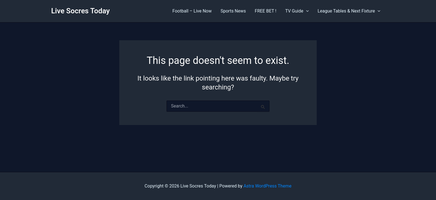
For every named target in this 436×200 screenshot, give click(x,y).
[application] (306, 11)
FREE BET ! (265, 11)
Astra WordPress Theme (267, 186)
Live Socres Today (80, 11)
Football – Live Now (192, 11)
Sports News (233, 11)
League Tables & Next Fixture (349, 11)
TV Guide (297, 11)
